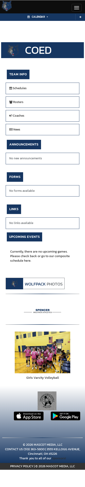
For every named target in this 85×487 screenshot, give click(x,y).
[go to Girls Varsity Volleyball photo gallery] (42, 352)
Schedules (18, 88)
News (14, 129)
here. (27, 260)
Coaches (16, 115)
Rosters (16, 102)
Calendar (37, 17)
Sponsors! (59, 458)
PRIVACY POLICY (21, 466)
